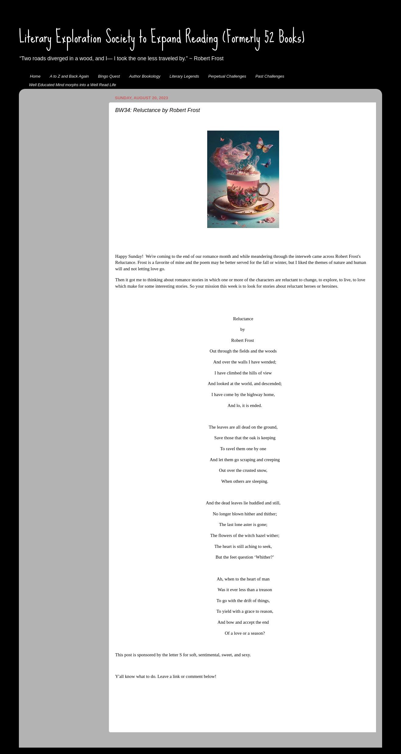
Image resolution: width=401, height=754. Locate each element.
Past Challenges (269, 76)
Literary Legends (184, 76)
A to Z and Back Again (69, 76)
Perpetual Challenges (227, 76)
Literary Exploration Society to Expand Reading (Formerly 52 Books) (162, 37)
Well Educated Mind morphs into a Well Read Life (72, 84)
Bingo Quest (109, 76)
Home (35, 76)
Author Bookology (145, 76)
